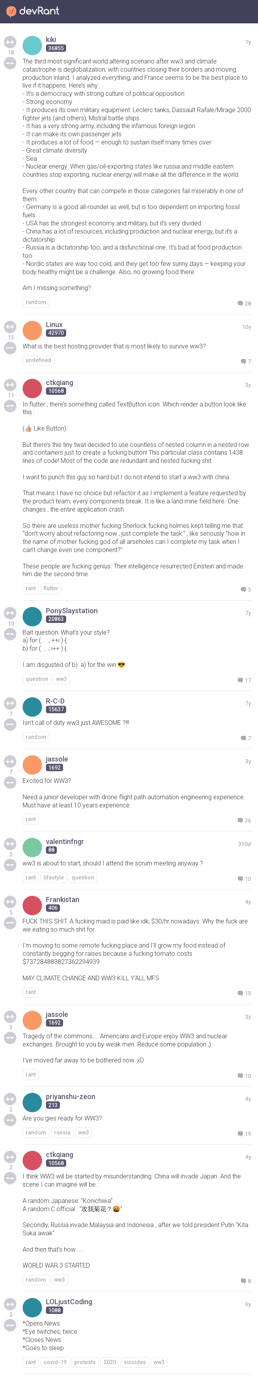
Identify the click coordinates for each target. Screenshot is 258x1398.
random (36, 302)
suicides (135, 1362)
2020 (110, 1362)
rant (31, 588)
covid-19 (55, 1362)
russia (62, 1132)
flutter (51, 588)
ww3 (61, 679)
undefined (38, 360)
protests (85, 1362)
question (37, 679)
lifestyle (54, 877)
